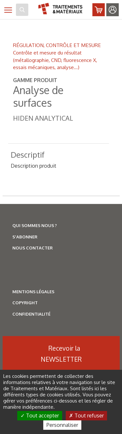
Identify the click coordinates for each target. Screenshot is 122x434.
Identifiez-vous (112, 9)
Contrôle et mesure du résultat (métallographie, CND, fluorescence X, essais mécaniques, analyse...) (55, 60)
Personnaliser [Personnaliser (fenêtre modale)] (62, 425)
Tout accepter (39, 415)
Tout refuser (86, 415)
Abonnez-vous (98, 9)
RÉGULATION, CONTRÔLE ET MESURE (57, 45)
